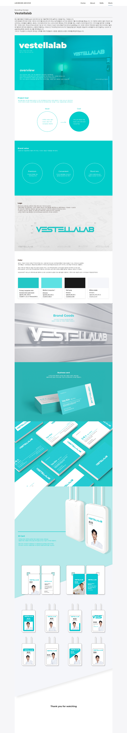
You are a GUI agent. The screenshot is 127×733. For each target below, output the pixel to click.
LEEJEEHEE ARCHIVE (23, 3)
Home (83, 3)
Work (110, 3)
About (92, 3)
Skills (102, 3)
